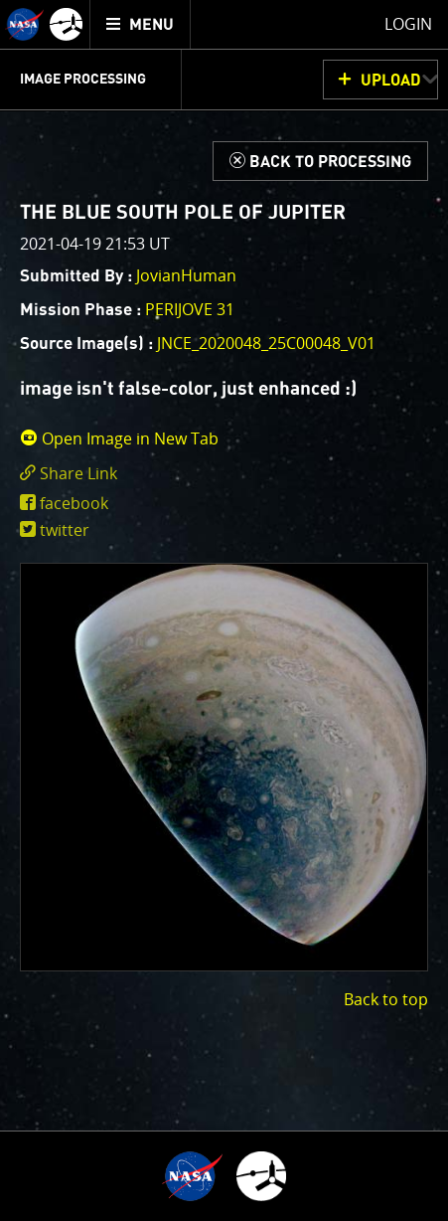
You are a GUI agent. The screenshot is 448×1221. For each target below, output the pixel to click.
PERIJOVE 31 (189, 309)
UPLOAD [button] (391, 80)
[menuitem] (140, 24)
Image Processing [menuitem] (83, 80)
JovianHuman (186, 275)
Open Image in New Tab (119, 438)
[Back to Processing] (320, 161)
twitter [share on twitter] (64, 530)
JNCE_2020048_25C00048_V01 (266, 343)
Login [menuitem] (408, 24)
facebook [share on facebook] (74, 503)
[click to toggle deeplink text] (224, 473)
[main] (224, 610)
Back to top (386, 999)
